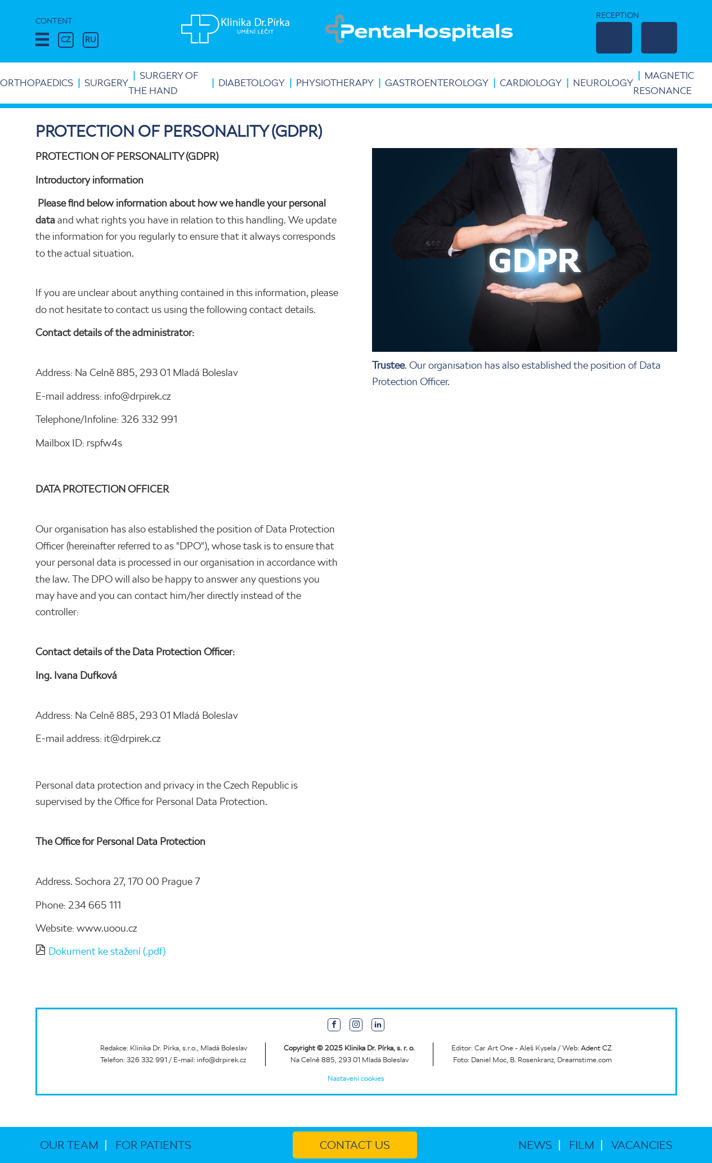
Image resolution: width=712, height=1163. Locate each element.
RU (90, 39)
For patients (153, 1145)
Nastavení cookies (356, 1078)
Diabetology (251, 82)
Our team (69, 1145)
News (535, 1145)
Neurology (603, 82)
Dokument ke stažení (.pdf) (106, 951)
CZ (65, 39)
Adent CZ (596, 1048)
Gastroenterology (437, 82)
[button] (42, 40)
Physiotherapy (335, 82)
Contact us (355, 1145)
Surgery (106, 82)
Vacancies (642, 1145)
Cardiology (531, 82)
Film (581, 1145)
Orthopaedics (36, 82)
